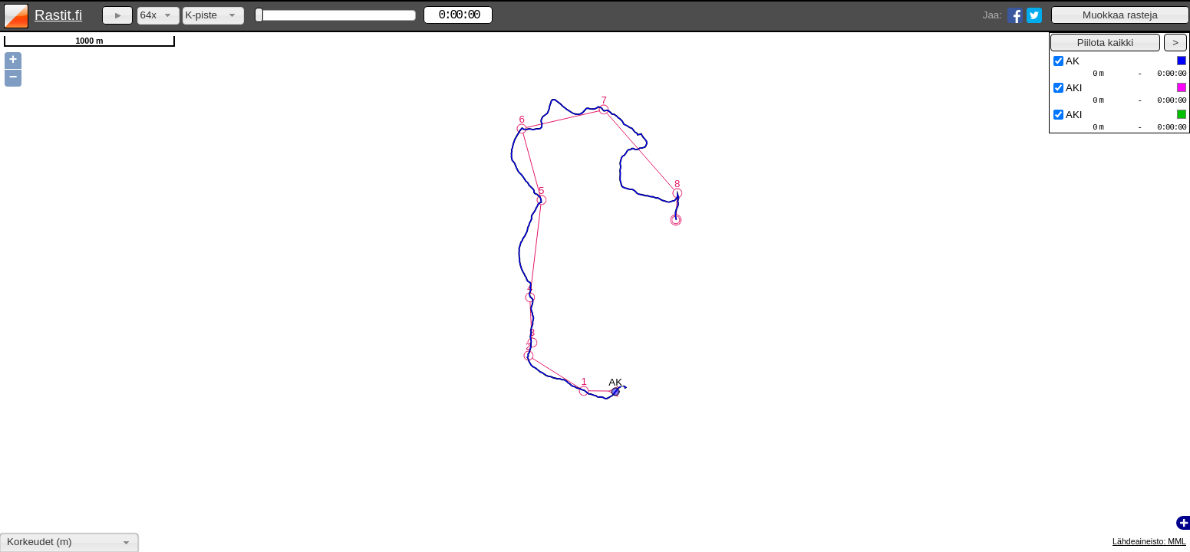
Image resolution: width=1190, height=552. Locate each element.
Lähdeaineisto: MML (1149, 541)
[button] (1120, 15)
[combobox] (158, 16)
